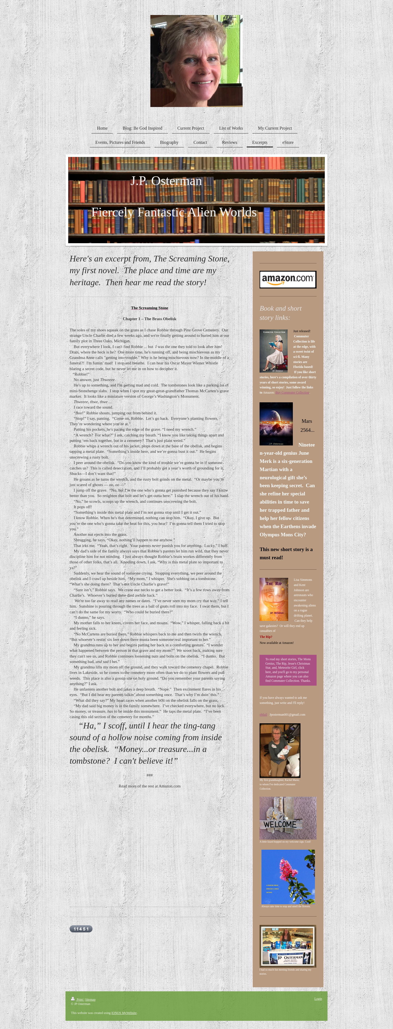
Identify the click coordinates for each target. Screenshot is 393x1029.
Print (77, 999)
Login (318, 999)
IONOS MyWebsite (123, 1013)
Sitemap (90, 999)
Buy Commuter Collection (292, 392)
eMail (263, 714)
